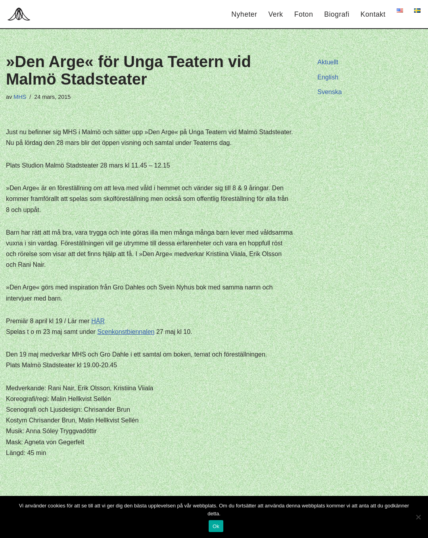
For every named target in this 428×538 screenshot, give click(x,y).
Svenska (329, 92)
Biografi (336, 14)
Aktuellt (327, 62)
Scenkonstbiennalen (125, 331)
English (327, 77)
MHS (19, 97)
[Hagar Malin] (21, 14)
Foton (303, 14)
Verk (275, 14)
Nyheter (244, 14)
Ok (216, 526)
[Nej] (418, 517)
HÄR (98, 321)
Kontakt (373, 14)
